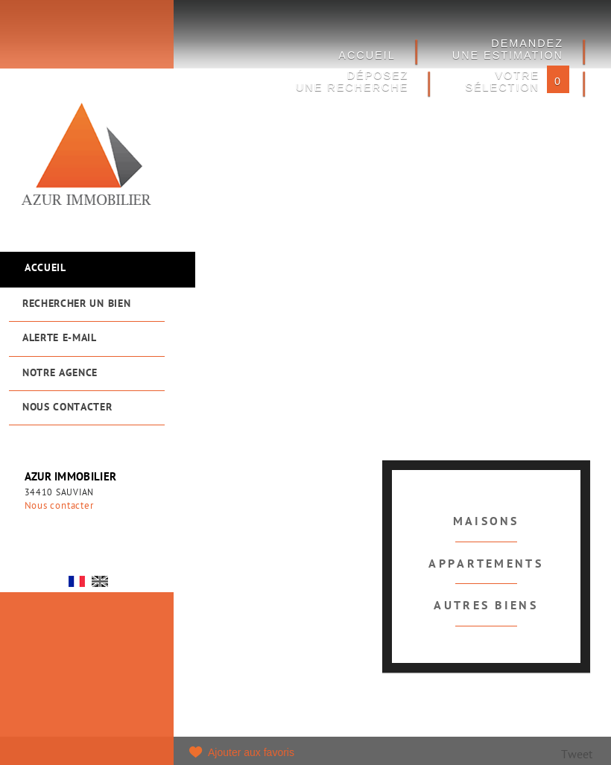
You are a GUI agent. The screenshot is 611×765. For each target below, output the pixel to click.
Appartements (485, 564)
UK (100, 581)
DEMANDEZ (507, 49)
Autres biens (486, 606)
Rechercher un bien (76, 304)
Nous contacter (67, 407)
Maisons (486, 522)
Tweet (576, 756)
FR (77, 581)
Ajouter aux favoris (251, 752)
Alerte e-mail (59, 338)
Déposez (352, 81)
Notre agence (60, 373)
